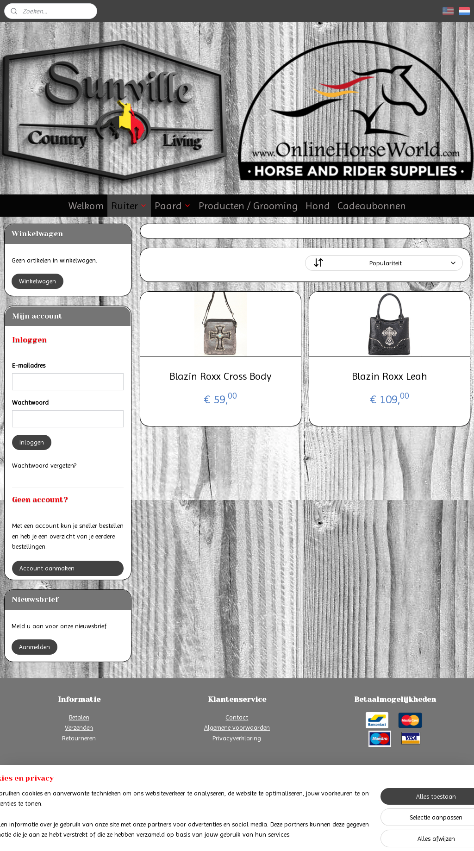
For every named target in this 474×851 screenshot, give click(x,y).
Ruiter (129, 206)
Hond (318, 206)
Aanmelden (34, 647)
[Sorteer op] (383, 263)
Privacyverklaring (236, 738)
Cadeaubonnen (371, 206)
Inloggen (31, 442)
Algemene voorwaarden (237, 727)
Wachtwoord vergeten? (44, 465)
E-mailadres (28, 365)
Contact (236, 717)
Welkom (86, 206)
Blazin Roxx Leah (389, 376)
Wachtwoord (30, 402)
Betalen (79, 717)
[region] (176, 814)
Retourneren (79, 738)
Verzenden (79, 727)
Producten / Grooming (248, 206)
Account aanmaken (47, 568)
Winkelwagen (37, 281)
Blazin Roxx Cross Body (220, 376)
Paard (173, 206)
